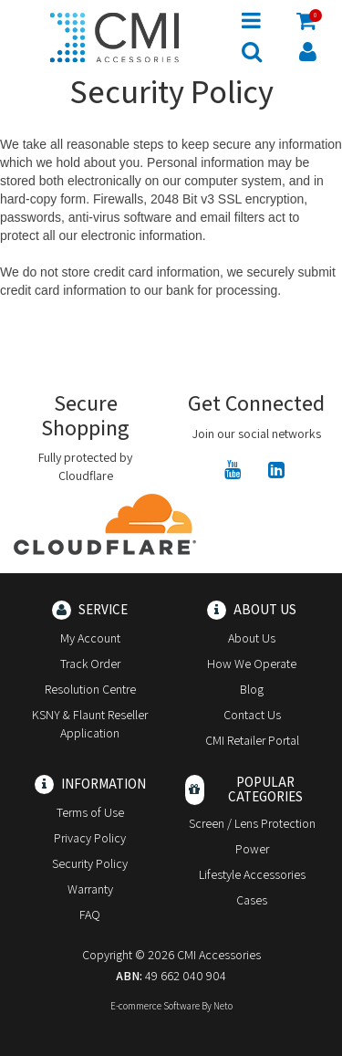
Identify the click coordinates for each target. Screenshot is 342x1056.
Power (252, 849)
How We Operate (251, 663)
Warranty (90, 889)
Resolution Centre (90, 689)
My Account (90, 638)
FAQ (89, 914)
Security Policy (90, 863)
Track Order (90, 663)
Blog (252, 689)
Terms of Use (90, 812)
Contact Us (252, 714)
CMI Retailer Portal (252, 740)
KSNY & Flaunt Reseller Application (90, 723)
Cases (251, 900)
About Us (251, 638)
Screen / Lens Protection (252, 823)
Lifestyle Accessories (252, 874)
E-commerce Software (155, 1005)
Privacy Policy (90, 838)
